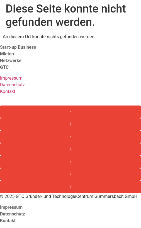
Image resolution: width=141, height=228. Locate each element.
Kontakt (7, 91)
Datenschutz (12, 84)
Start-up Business (18, 47)
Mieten (7, 54)
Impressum (11, 78)
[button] (70, 112)
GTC (5, 67)
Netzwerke (10, 60)
